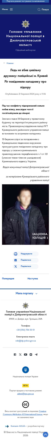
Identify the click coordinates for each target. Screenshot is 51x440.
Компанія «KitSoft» (18, 426)
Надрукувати (26, 254)
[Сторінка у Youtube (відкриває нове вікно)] (25, 354)
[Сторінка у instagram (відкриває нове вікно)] (31, 354)
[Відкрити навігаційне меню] (11, 9)
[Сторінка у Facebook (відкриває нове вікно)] (15, 354)
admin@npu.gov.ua (25, 394)
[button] (25, 293)
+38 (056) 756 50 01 (25, 330)
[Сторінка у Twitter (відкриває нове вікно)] (20, 354)
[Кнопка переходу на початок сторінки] (45, 434)
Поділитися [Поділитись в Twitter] (26, 266)
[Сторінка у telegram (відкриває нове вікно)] (36, 354)
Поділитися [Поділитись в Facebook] (26, 260)
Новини (10, 63)
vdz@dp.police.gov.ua (25, 341)
